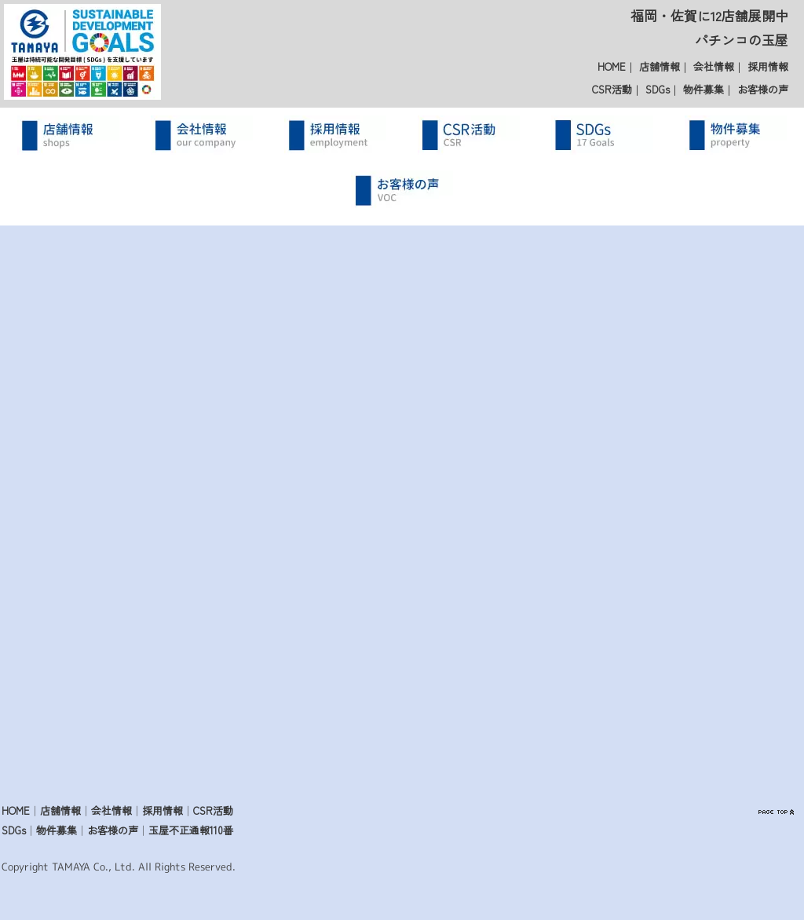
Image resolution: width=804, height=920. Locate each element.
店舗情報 (659, 66)
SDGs (657, 89)
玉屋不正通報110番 (190, 830)
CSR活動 (612, 89)
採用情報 (767, 66)
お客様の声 (762, 89)
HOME (612, 66)
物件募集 (703, 89)
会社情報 (713, 66)
